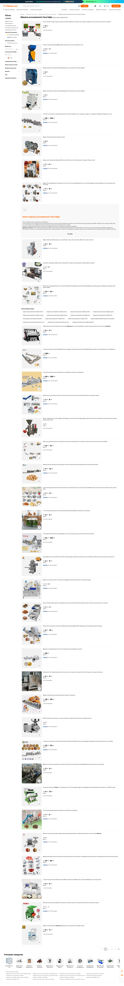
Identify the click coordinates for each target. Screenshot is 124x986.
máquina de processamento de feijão (70, 973)
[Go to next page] (115, 949)
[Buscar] (84, 6)
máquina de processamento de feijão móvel (55, 318)
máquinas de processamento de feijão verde (45, 975)
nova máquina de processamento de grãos (32, 318)
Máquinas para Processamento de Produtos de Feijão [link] (72, 14)
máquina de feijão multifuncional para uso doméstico (102, 318)
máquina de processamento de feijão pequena (103, 311)
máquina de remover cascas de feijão (43, 979)
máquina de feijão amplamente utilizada (17, 977)
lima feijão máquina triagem (94, 975)
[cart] (100, 6)
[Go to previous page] (102, 949)
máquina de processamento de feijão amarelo (33, 315)
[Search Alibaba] (50, 6)
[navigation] (12, 482)
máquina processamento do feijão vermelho (80, 311)
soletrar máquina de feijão (40, 977)
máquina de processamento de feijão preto (80, 315)
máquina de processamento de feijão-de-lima (33, 311)
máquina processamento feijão (95, 973)
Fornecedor (50, 30)
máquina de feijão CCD (92, 977)
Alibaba (22, 14)
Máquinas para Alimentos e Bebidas (47, 14)
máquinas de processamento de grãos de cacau (33, 322)
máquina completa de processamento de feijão (72, 979)
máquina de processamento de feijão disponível (83, 322)
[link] (122, 971)
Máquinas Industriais (31, 14)
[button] (79, 6)
